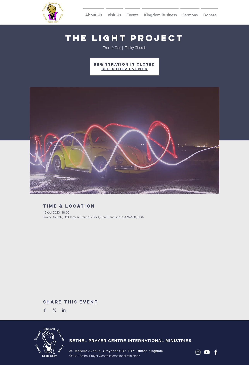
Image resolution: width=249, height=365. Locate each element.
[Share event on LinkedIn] (64, 310)
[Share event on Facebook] (45, 310)
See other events (124, 69)
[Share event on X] (54, 310)
